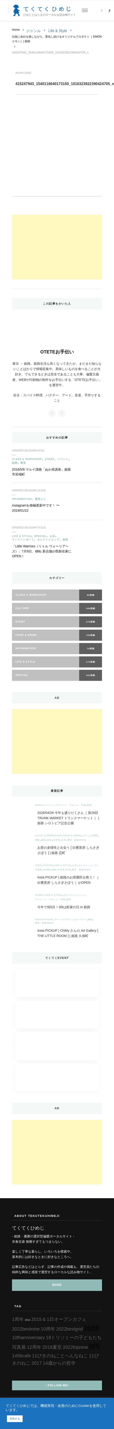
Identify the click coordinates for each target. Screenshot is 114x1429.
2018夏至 (52, 1347)
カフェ (86, 835)
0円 (94, 1346)
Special (40, 536)
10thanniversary (28, 1337)
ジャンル (33, 31)
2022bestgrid (69, 1328)
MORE (57, 1285)
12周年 (34, 1347)
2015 (36, 1319)
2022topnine (75, 1347)
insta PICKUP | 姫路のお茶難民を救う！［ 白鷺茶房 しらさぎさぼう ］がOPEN (68, 879)
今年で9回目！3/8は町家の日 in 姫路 (65, 907)
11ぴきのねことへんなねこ (60, 1355)
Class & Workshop (27, 459)
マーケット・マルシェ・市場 (71, 805)
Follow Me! (57, 1385)
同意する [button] (15, 1418)
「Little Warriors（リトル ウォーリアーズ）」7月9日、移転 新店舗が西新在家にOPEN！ (42, 551)
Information (22, 499)
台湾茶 (46, 869)
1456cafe (21, 1355)
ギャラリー (81, 919)
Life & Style (57, 31)
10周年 (48, 1328)
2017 (36, 1363)
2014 (27, 1320)
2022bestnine (26, 1328)
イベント (63, 459)
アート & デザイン (64, 919)
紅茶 (63, 840)
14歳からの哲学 (59, 1363)
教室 (23, 462)
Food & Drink (72, 835)
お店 (52, 536)
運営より (40, 499)
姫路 (15, 462)
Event (49, 459)
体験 (37, 840)
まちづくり (69, 895)
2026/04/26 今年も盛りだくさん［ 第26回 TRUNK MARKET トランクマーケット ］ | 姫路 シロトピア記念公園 (68, 818)
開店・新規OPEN (76, 840)
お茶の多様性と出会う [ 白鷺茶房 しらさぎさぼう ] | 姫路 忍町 (68, 850)
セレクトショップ (48, 539)
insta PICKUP (44, 865)
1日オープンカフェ (66, 1319)
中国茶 (94, 835)
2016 (91, 1328)
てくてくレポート (23, 539)
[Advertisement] (57, 247)
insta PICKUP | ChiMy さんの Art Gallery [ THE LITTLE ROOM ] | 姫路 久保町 (67, 933)
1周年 (18, 1319)
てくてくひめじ (48, 9)
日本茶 (56, 840)
